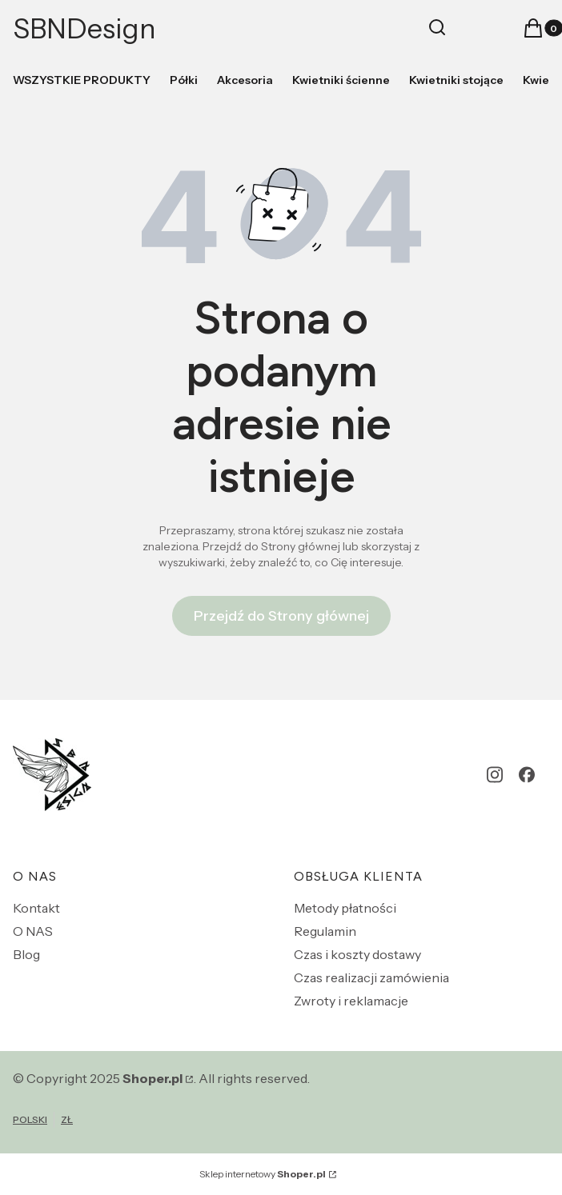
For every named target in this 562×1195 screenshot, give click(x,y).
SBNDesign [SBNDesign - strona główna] (84, 29)
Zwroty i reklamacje (351, 1001)
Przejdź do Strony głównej (281, 616)
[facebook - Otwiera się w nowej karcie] (526, 775)
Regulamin (325, 931)
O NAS (33, 931)
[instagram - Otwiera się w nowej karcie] (494, 775)
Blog (26, 954)
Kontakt (36, 908)
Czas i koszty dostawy (357, 954)
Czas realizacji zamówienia (371, 977)
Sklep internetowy (262, 1174)
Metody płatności (345, 908)
